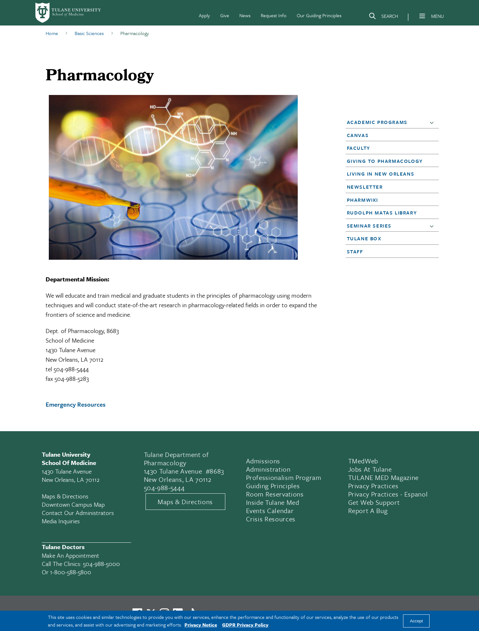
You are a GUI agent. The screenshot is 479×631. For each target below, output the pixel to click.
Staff (355, 251)
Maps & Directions (65, 496)
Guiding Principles (273, 485)
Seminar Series (369, 225)
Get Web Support (374, 502)
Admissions (263, 461)
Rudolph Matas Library (382, 212)
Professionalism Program (283, 477)
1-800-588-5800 (70, 572)
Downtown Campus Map (73, 504)
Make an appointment (70, 555)
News (245, 15)
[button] (433, 122)
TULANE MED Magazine (383, 477)
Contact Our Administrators (78, 512)
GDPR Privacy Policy (245, 624)
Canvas (358, 135)
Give (224, 15)
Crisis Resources (271, 519)
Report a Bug (368, 510)
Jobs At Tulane (370, 469)
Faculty (358, 147)
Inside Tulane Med (272, 502)
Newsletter (365, 186)
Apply (204, 15)
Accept (416, 621)
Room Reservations (275, 494)
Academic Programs (377, 122)
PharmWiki (362, 199)
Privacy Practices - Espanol (388, 494)
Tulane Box (364, 238)
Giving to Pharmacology (385, 160)
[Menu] (422, 16)
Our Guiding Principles (319, 15)
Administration (268, 469)
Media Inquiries (61, 521)
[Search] (383, 17)
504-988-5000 (101, 563)
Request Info (274, 15)
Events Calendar (270, 510)
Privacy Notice (200, 624)
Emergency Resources (76, 404)
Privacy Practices (373, 485)
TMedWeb (363, 461)
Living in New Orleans (381, 173)
